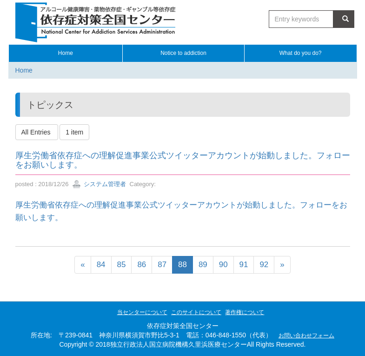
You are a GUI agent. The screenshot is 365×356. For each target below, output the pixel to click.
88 (182, 264)
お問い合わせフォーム (306, 335)
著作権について (244, 312)
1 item (74, 132)
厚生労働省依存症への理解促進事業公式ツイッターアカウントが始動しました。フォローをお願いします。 (182, 160)
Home (24, 70)
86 (141, 264)
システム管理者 (99, 184)
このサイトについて (196, 312)
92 (263, 264)
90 (223, 264)
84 (101, 264)
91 (243, 264)
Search (343, 18)
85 (121, 264)
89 (203, 264)
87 (162, 264)
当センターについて (142, 312)
